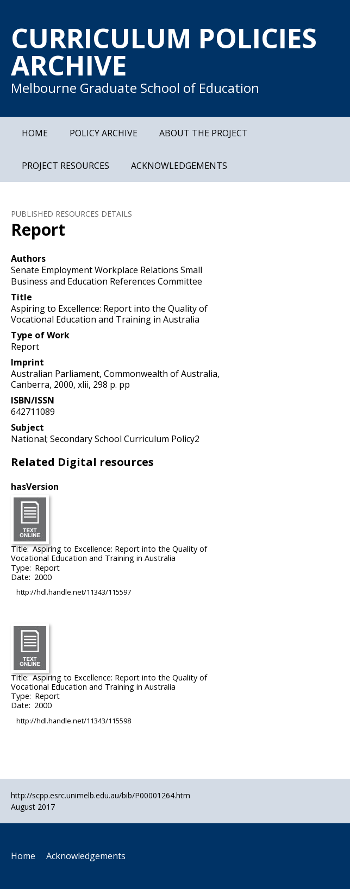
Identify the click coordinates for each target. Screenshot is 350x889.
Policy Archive (104, 133)
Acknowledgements (179, 166)
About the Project (203, 133)
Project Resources (65, 166)
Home (35, 133)
